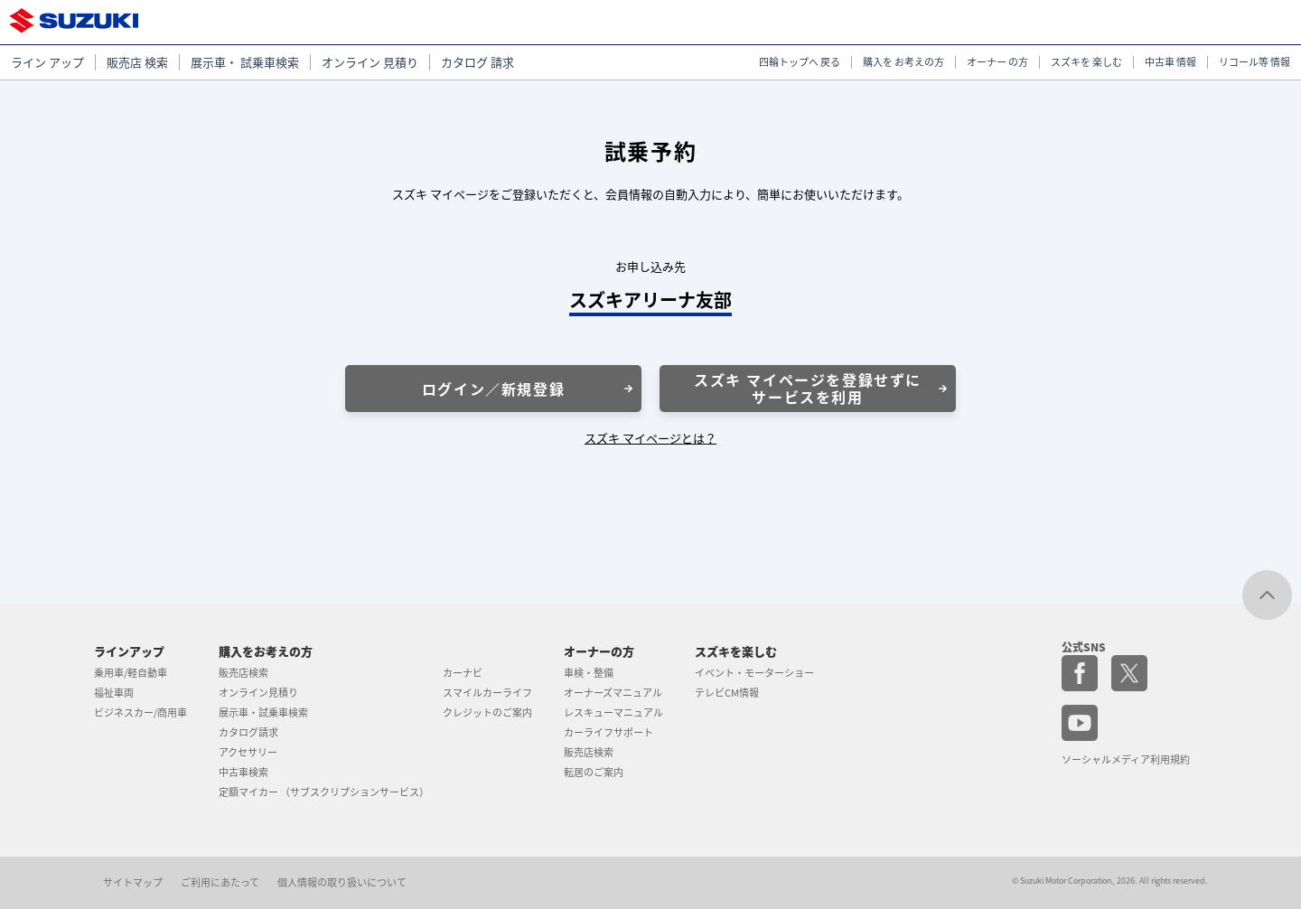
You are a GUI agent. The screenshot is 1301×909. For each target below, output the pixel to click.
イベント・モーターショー (754, 672)
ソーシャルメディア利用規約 (1126, 759)
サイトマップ (133, 882)
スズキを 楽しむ (1086, 62)
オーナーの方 (599, 651)
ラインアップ (129, 651)
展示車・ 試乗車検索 (245, 62)
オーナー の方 (997, 62)
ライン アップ (47, 62)
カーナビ (462, 672)
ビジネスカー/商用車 (140, 712)
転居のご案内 (593, 772)
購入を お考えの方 (903, 62)
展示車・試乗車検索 (263, 712)
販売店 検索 (137, 62)
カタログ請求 (248, 732)
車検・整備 (588, 672)
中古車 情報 (1170, 62)
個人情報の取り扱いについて (342, 882)
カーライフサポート (608, 732)
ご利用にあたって (220, 882)
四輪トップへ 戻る (799, 62)
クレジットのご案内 (487, 712)
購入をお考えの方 (266, 651)
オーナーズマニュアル (613, 692)
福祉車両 (114, 692)
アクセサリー (248, 752)
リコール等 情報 (1254, 62)
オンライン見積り (258, 692)
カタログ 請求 (477, 62)
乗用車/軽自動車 (130, 672)
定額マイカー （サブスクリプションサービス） (324, 792)
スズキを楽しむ (736, 651)
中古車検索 (243, 772)
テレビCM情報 (727, 692)
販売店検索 (243, 672)
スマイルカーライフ (487, 692)
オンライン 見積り (370, 62)
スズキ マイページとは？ (650, 437)
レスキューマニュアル (613, 712)
